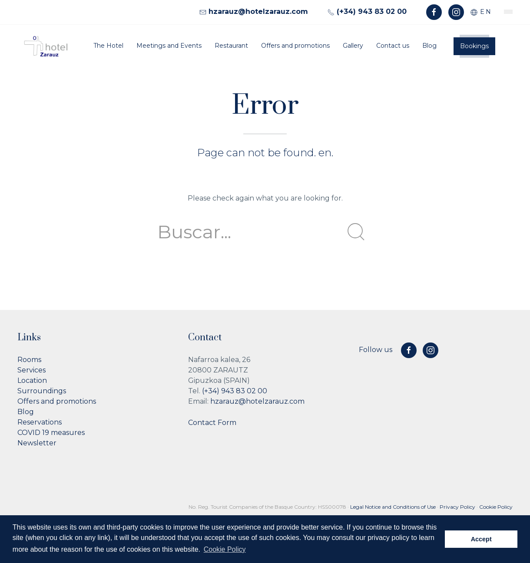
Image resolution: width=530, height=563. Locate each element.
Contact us (392, 45)
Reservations (39, 422)
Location (32, 380)
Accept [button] (481, 539)
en (481, 12)
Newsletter (36, 443)
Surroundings (41, 391)
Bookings (474, 46)
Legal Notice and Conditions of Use (393, 507)
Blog (429, 45)
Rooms (29, 360)
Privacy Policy (457, 507)
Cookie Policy (496, 507)
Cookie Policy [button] (225, 549)
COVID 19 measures (51, 432)
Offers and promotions (295, 45)
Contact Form (212, 422)
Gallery (353, 45)
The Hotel (108, 45)
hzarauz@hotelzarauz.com (257, 401)
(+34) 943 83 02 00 (234, 391)
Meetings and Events (169, 45)
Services (31, 370)
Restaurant (231, 45)
